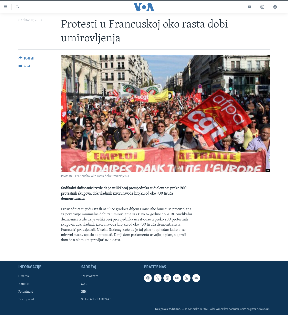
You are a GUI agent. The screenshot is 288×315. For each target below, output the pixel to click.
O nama (23, 276)
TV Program (89, 276)
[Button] (26, 59)
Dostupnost (26, 299)
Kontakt (23, 284)
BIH (83, 292)
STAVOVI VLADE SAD (96, 299)
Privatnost (25, 292)
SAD (84, 284)
